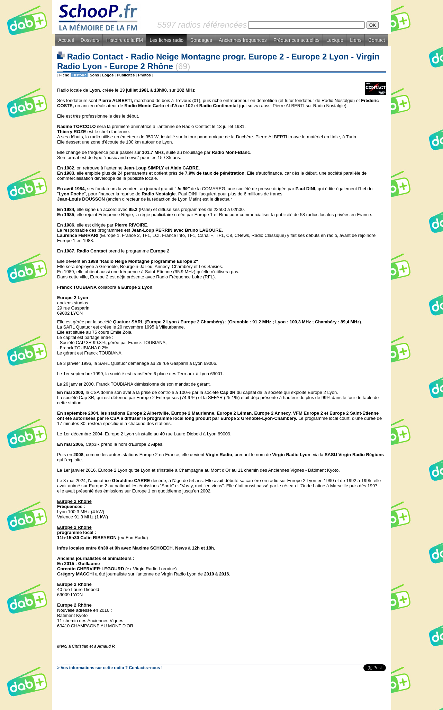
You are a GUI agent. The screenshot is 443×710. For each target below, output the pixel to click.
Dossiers (90, 40)
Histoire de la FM (124, 40)
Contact (376, 40)
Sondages (201, 40)
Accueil (66, 40)
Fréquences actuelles (296, 40)
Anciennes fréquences (243, 40)
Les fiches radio (166, 40)
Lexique (334, 40)
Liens (355, 40)
